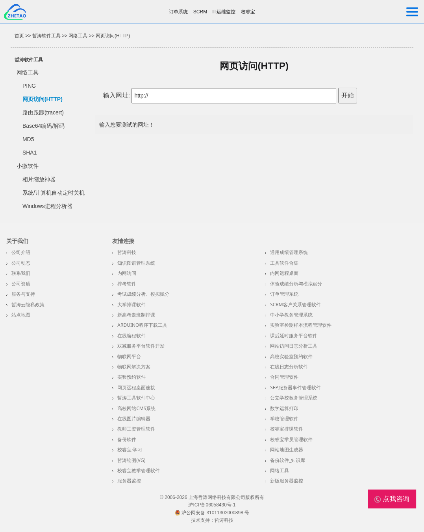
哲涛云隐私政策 (27, 304)
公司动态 (20, 263)
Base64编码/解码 (43, 126)
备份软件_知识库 (287, 460)
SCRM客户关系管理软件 (295, 304)
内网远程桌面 (284, 273)
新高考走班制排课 (136, 314)
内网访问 (126, 273)
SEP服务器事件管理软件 (295, 387)
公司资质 (20, 283)
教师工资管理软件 (136, 428)
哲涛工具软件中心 (136, 397)
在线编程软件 (131, 335)
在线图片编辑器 (133, 418)
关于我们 (17, 241)
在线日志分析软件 (289, 366)
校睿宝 (248, 12)
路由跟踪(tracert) (43, 112)
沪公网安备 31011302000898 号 (212, 512)
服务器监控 (129, 480)
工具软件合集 (284, 263)
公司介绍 (20, 252)
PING (29, 86)
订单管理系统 (284, 294)
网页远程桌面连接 (136, 387)
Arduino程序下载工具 (142, 325)
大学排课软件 (131, 304)
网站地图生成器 (286, 449)
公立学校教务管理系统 (293, 397)
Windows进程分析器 (47, 206)
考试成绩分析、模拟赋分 (143, 294)
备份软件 (126, 439)
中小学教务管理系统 (291, 314)
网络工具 (78, 36)
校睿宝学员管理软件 (291, 439)
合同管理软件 (284, 377)
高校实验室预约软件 (291, 356)
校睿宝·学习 (129, 449)
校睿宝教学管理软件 (138, 470)
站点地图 (20, 314)
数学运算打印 (284, 408)
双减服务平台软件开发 (141, 345)
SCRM (200, 12)
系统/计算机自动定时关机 (53, 193)
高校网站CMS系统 (136, 408)
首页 (19, 36)
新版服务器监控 (286, 480)
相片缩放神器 (39, 179)
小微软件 (28, 166)
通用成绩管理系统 (289, 252)
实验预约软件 (131, 377)
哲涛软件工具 (46, 36)
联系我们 (20, 273)
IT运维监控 (224, 12)
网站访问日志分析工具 (293, 345)
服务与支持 (23, 294)
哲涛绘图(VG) (131, 460)
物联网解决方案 (133, 366)
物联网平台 (129, 356)
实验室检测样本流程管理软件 (300, 325)
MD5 (28, 139)
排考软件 (126, 283)
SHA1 (29, 152)
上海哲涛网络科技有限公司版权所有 (226, 497)
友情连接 (123, 241)
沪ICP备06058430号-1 (211, 505)
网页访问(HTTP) (113, 36)
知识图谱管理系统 (136, 263)
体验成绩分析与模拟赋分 (296, 283)
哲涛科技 (126, 252)
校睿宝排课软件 (286, 428)
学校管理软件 (284, 418)
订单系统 (178, 12)
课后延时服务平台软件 (293, 335)
